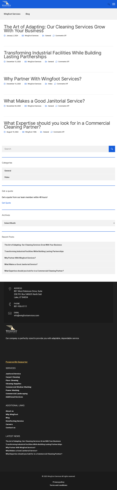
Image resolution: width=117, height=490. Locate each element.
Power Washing (12, 390)
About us (10, 411)
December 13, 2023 (14, 62)
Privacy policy (58, 482)
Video (50, 84)
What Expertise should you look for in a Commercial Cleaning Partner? (57, 125)
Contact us (10, 428)
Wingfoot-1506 (30, 132)
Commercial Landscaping (16, 394)
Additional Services (14, 397)
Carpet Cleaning (13, 377)
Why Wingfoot (12, 414)
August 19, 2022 (12, 132)
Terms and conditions (58, 485)
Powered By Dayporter (17, 362)
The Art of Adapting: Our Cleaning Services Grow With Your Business (54, 28)
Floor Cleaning (12, 380)
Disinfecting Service (15, 421)
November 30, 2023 (14, 106)
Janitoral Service (13, 374)
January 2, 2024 (12, 36)
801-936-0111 (20, 306)
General (48, 36)
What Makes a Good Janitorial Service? (44, 101)
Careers (9, 424)
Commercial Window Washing (18, 387)
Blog (8, 418)
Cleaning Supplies (13, 384)
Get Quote (6, 203)
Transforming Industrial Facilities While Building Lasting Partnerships (52, 54)
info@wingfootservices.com (26, 315)
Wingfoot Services (31, 36)
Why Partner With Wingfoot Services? (42, 79)
